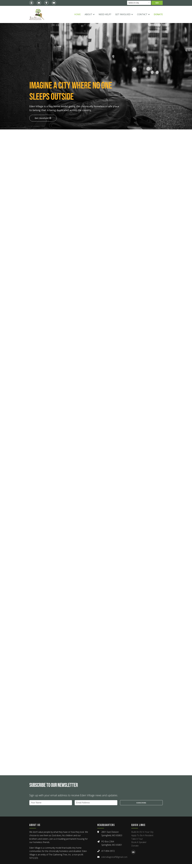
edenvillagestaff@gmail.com (114, 856)
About (88, 14)
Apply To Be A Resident (142, 835)
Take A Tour (137, 838)
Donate (158, 14)
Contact (142, 14)
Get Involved (123, 14)
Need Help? (105, 14)
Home (77, 14)
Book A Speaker (139, 842)
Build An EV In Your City (142, 831)
